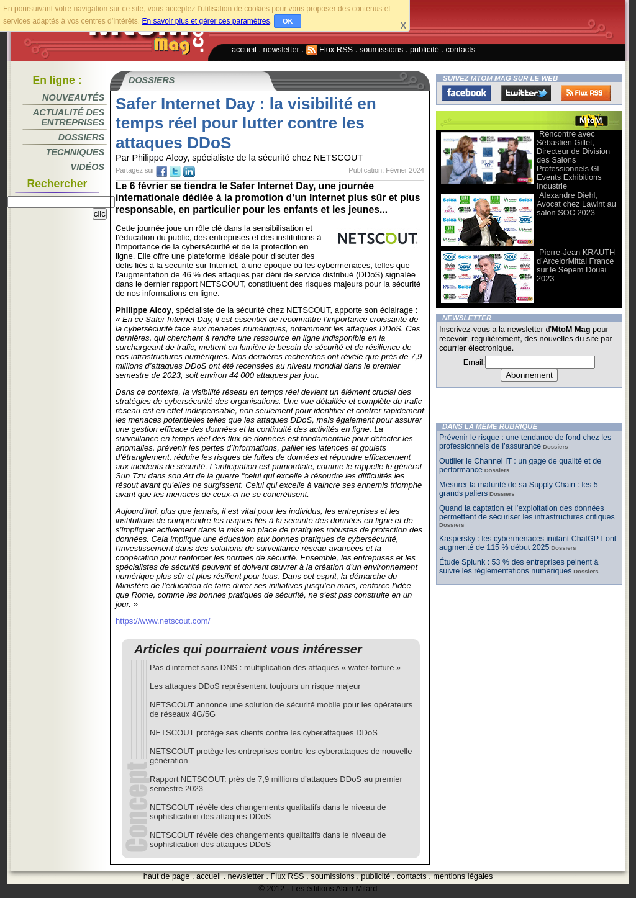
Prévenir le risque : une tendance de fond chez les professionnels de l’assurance (525, 442)
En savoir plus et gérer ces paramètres (206, 21)
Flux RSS (329, 49)
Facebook (466, 93)
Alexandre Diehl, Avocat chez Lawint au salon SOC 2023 (576, 204)
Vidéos (87, 167)
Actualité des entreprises (68, 117)
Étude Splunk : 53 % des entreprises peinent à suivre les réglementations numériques (518, 566)
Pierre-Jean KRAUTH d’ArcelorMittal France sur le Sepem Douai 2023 (576, 265)
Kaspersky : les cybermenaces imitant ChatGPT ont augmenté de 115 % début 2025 (527, 543)
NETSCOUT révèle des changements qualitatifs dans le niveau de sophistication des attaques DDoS (268, 811)
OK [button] (288, 21)
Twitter (526, 93)
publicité (424, 49)
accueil (244, 49)
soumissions (381, 49)
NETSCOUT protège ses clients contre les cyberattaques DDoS (264, 732)
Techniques (75, 152)
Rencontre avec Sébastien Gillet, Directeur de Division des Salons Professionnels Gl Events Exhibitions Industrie (573, 160)
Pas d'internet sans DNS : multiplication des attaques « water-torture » (275, 667)
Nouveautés (73, 97)
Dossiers (81, 137)
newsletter (281, 49)
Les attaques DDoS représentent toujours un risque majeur (255, 686)
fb (161, 172)
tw (175, 172)
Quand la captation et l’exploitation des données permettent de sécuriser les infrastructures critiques (527, 512)
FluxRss (586, 93)
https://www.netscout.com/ (163, 621)
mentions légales (463, 876)
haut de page (166, 876)
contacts (461, 49)
